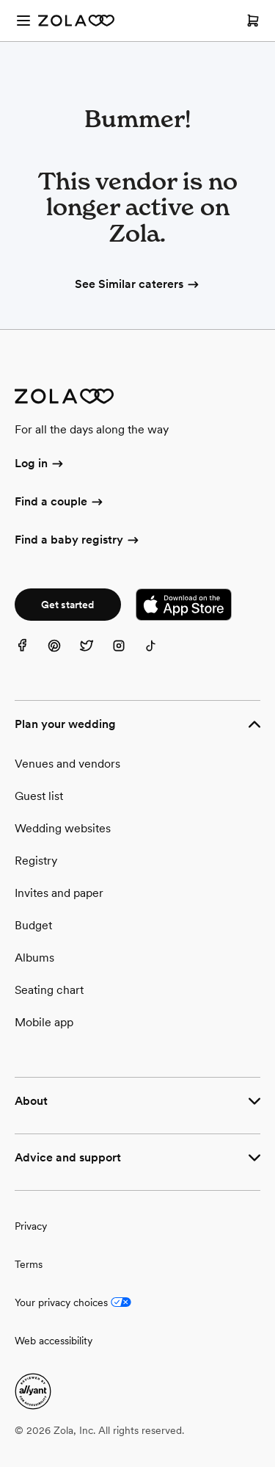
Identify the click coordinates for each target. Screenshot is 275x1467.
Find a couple (60, 502)
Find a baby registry (78, 541)
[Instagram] (127, 654)
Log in (40, 464)
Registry (36, 861)
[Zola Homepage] (76, 20)
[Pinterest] (63, 654)
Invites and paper (59, 893)
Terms (29, 1264)
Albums (34, 958)
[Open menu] (23, 20)
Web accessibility (53, 1341)
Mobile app (44, 1022)
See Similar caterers (138, 284)
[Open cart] (253, 20)
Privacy (31, 1226)
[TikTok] (160, 654)
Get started (67, 604)
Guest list (39, 796)
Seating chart (49, 990)
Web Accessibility (0, 0)
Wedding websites (63, 828)
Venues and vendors (67, 764)
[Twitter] (95, 654)
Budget (33, 925)
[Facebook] (31, 654)
